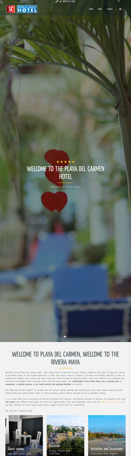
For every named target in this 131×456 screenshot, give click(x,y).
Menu (100, 9)
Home (91, 9)
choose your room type (111, 402)
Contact (109, 9)
